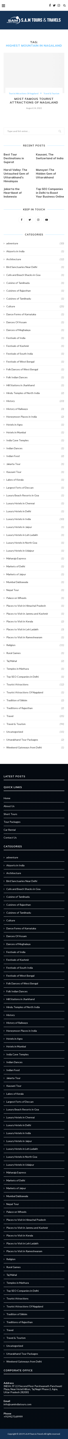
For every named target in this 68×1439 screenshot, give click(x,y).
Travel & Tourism (51, 93)
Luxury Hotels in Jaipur (35, 527)
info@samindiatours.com (17, 1404)
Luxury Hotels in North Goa (35, 543)
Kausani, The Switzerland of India (49, 156)
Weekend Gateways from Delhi (35, 747)
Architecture (35, 259)
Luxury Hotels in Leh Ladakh (35, 535)
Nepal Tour (35, 590)
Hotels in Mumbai (35, 432)
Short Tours (10, 814)
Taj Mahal (35, 661)
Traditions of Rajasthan (35, 708)
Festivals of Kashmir (35, 346)
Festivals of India (35, 338)
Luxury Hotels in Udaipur (35, 550)
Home (7, 798)
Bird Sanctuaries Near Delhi (35, 267)
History (35, 401)
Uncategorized (35, 732)
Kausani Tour (35, 472)
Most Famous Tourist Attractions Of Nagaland (34, 100)
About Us (9, 806)
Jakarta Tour (35, 464)
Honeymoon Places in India (35, 417)
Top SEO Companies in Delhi (35, 677)
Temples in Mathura (35, 669)
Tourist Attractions (35, 684)
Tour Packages (12, 821)
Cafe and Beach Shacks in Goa (35, 275)
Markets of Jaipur (35, 574)
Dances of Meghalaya (35, 330)
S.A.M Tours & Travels (34, 1434)
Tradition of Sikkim (35, 700)
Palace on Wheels (35, 598)
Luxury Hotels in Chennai (35, 503)
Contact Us (10, 837)
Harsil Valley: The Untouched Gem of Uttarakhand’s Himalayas (16, 175)
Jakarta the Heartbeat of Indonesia (13, 192)
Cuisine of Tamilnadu (35, 283)
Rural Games (35, 653)
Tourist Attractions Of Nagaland (23, 93)
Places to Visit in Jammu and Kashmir (35, 614)
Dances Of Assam (35, 322)
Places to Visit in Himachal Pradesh (35, 606)
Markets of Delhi (35, 566)
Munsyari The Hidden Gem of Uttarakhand (46, 173)
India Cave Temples (35, 440)
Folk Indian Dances (35, 377)
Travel (35, 716)
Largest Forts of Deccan (35, 487)
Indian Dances (35, 448)
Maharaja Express (35, 558)
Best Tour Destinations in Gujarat (14, 158)
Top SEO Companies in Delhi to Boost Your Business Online (50, 192)
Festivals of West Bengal (35, 361)
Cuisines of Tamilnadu (35, 298)
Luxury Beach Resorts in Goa (35, 495)
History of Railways (35, 409)
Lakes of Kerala (35, 480)
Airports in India (35, 251)
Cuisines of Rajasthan (35, 290)
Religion (35, 645)
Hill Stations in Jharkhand (35, 385)
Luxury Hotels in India (35, 519)
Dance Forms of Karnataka (35, 314)
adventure (35, 243)
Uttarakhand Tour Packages (35, 740)
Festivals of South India (35, 354)
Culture (35, 306)
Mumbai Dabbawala (35, 582)
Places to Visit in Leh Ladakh (35, 629)
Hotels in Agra (35, 424)
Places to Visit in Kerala (35, 621)
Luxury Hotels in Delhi (35, 511)
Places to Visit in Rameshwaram (35, 637)
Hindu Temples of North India (35, 393)
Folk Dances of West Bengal (35, 369)
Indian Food (35, 456)
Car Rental (10, 829)
